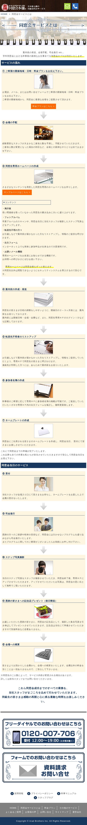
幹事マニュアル (68, 793)
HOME (4, 14)
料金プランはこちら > (43, 106)
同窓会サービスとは (30, 808)
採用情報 (18, 793)
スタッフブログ (45, 797)
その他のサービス (68, 808)
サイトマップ (61, 812)
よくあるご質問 (13, 812)
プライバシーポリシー (42, 793)
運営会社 (77, 812)
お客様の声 (30, 812)
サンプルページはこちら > (17, 192)
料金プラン (49, 808)
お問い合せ (45, 812)
